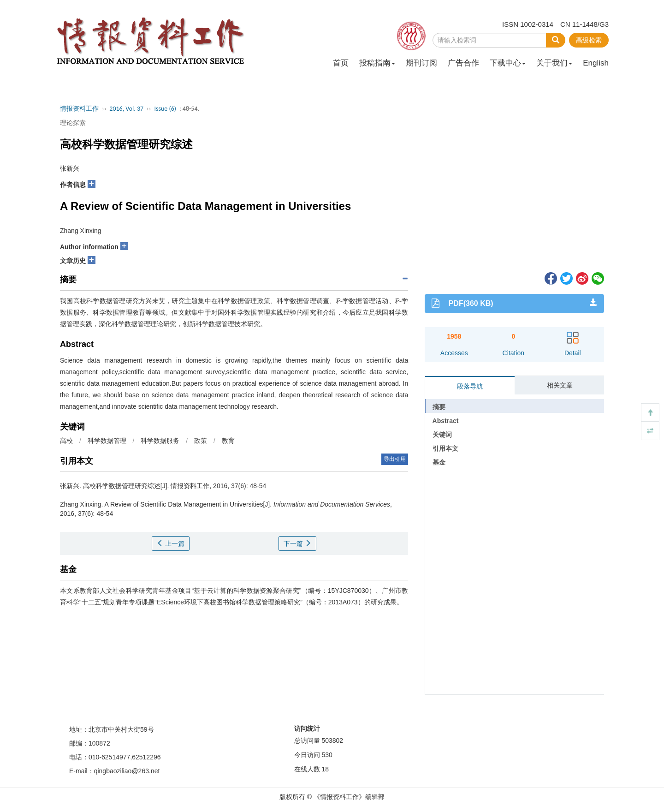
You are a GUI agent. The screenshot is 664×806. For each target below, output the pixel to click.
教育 (228, 440)
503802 (332, 740)
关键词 (442, 434)
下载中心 (508, 63)
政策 (200, 440)
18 (325, 769)
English (596, 63)
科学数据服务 (160, 440)
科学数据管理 (107, 440)
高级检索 (589, 40)
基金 (439, 462)
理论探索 (73, 122)
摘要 (439, 407)
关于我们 (554, 63)
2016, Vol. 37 (126, 109)
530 (326, 754)
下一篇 (297, 543)
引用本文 (445, 448)
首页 (341, 63)
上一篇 (170, 543)
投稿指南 (377, 63)
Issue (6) (165, 109)
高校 (66, 440)
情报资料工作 (79, 109)
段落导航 (470, 386)
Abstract (446, 420)
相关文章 (560, 385)
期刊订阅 (421, 63)
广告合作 (463, 63)
